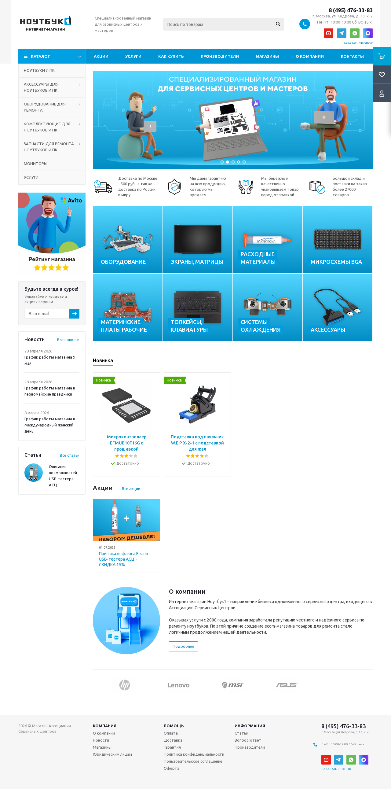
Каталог (40, 56)
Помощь (174, 726)
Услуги (133, 56)
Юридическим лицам (112, 754)
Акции (101, 56)
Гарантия (172, 747)
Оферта (171, 768)
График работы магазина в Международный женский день (49, 425)
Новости (101, 740)
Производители (220, 56)
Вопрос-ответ (248, 740)
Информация (250, 726)
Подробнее (183, 646)
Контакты (352, 56)
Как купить (171, 56)
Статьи (241, 733)
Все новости (68, 340)
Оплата (171, 733)
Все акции (131, 488)
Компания (104, 726)
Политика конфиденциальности (194, 754)
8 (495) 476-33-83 (351, 10)
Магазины (267, 56)
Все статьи (69, 455)
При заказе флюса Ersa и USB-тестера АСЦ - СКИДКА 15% (123, 559)
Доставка (173, 740)
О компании (310, 56)
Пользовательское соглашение (193, 761)
